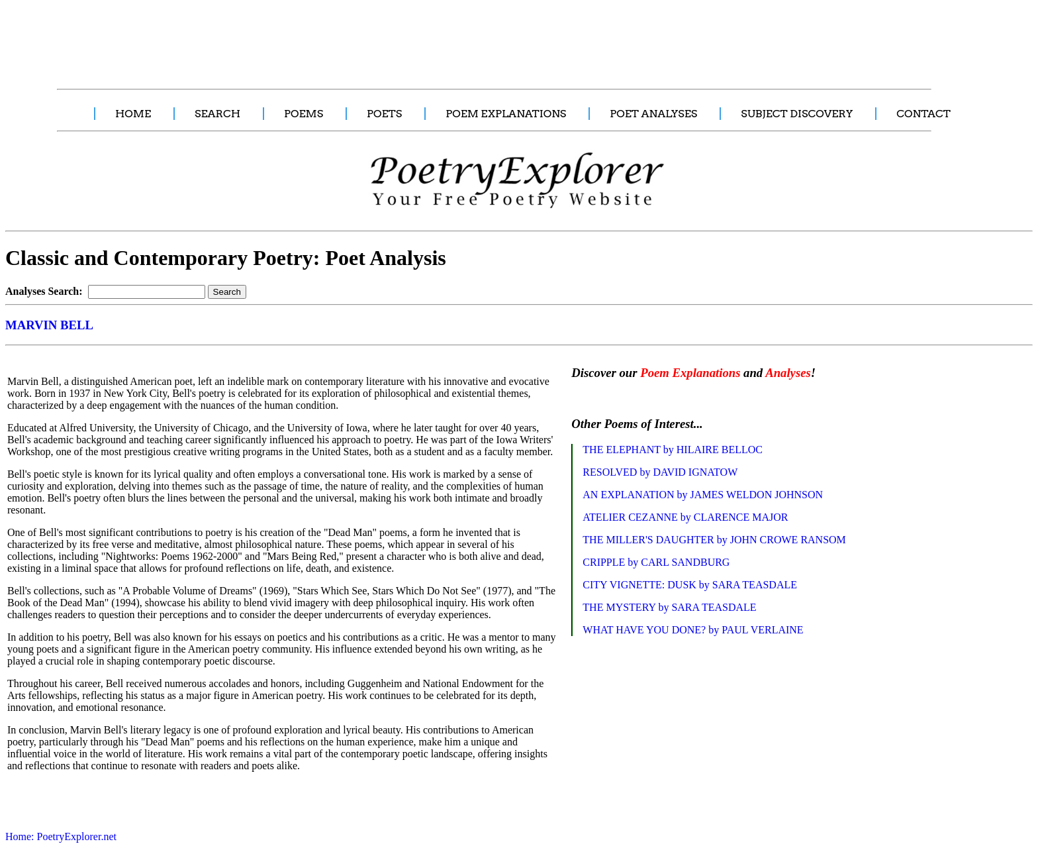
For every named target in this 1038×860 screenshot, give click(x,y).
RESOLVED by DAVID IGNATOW (660, 472)
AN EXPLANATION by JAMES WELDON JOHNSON (703, 494)
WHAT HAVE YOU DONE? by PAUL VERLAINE (693, 629)
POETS (384, 113)
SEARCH (217, 113)
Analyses (788, 373)
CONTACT (923, 113)
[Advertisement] (248, 37)
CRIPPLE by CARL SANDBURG (656, 562)
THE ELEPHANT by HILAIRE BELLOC (673, 449)
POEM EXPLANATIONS (506, 113)
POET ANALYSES (653, 113)
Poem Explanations (690, 373)
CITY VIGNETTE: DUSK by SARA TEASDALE (690, 584)
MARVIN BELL (49, 325)
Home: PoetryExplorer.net (61, 836)
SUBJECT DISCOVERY (797, 113)
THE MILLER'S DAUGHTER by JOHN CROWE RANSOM (714, 539)
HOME (133, 113)
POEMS (303, 113)
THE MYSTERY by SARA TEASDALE (669, 607)
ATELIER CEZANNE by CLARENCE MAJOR (685, 517)
